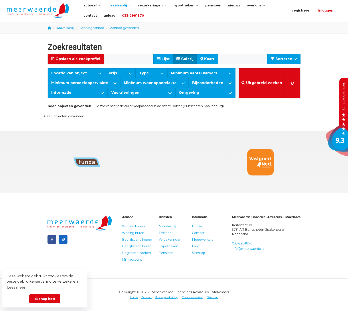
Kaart (207, 59)
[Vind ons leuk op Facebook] (51, 239)
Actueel (92, 5)
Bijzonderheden (212, 83)
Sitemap (198, 253)
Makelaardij (119, 5)
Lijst (163, 59)
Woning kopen (133, 226)
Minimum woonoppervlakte (154, 83)
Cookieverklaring (193, 297)
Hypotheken (186, 5)
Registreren (302, 10)
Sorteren (284, 59)
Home (197, 226)
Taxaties (165, 233)
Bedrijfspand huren (136, 246)
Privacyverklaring (166, 297)
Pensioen (213, 5)
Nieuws (234, 5)
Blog (195, 246)
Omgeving (205, 93)
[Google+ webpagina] (63, 239)
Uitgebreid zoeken (136, 253)
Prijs (120, 73)
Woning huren (133, 233)
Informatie (77, 93)
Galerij (185, 59)
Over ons (256, 5)
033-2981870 (133, 16)
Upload (109, 16)
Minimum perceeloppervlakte (84, 83)
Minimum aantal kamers (201, 73)
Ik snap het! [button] (45, 299)
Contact (90, 16)
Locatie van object (76, 73)
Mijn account (132, 260)
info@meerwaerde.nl (248, 249)
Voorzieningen (141, 93)
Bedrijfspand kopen (137, 240)
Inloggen (325, 10)
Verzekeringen (152, 5)
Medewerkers (202, 240)
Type (151, 73)
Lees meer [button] (16, 287)
